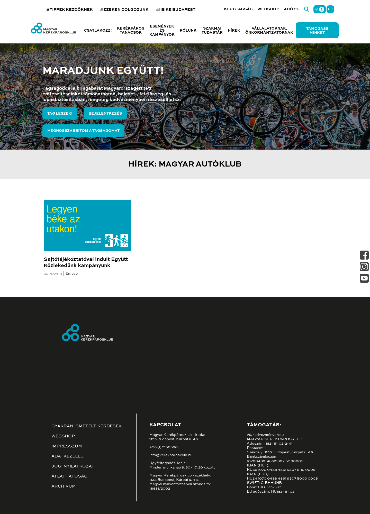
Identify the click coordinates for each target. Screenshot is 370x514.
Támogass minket (317, 31)
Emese (72, 274)
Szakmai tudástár (212, 30)
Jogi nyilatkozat (72, 466)
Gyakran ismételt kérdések (86, 426)
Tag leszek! (60, 113)
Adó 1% (292, 9)
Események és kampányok (162, 30)
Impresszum (66, 446)
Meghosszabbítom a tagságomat (83, 131)
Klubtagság (238, 9)
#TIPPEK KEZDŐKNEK (69, 10)
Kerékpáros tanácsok (130, 30)
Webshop (268, 9)
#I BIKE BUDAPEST (175, 10)
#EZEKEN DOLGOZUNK (124, 10)
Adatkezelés (67, 456)
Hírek (234, 30)
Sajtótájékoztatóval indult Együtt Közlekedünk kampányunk (86, 262)
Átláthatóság (69, 476)
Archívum (63, 486)
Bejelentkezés (105, 113)
